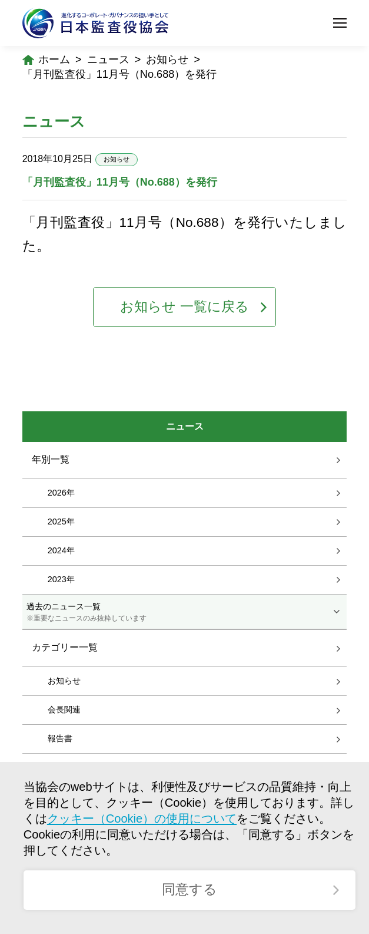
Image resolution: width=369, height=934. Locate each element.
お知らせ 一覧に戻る (184, 306)
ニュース (108, 59)
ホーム (54, 59)
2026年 (61, 492)
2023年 (61, 579)
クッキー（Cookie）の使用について (142, 818)
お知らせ (167, 59)
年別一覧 (50, 459)
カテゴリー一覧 (65, 648)
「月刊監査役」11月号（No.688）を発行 (119, 74)
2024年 (61, 550)
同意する (189, 889)
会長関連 (64, 709)
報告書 (60, 738)
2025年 (61, 521)
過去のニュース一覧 (184, 612)
